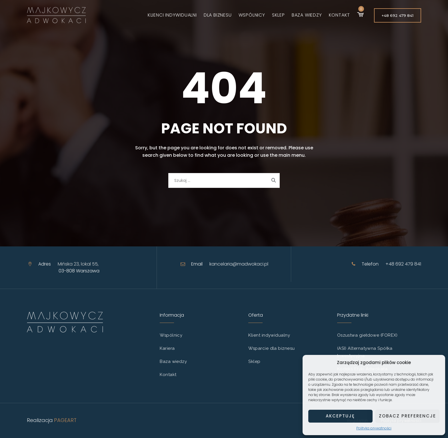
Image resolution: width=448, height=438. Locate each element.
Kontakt (335, 15)
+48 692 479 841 (397, 15)
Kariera (167, 348)
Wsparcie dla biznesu (271, 348)
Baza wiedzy (303, 15)
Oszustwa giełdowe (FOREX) (367, 335)
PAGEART (65, 420)
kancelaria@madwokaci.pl (238, 264)
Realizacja (40, 420)
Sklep (274, 15)
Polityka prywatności (373, 428)
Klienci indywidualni (168, 15)
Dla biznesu (214, 15)
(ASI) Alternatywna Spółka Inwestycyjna (365, 352)
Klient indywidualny (269, 335)
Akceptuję (340, 416)
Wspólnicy (247, 15)
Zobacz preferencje (407, 416)
